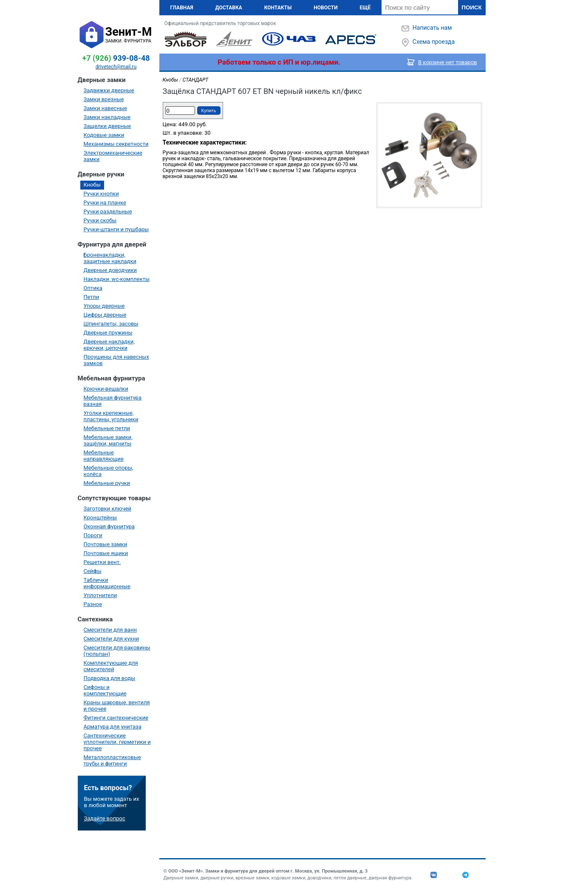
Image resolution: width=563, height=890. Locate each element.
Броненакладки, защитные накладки (110, 258)
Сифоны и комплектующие (105, 690)
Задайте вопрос (104, 818)
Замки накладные (107, 117)
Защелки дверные (107, 126)
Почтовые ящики (106, 553)
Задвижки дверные (109, 90)
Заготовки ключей (108, 508)
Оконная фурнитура (109, 526)
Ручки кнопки (101, 193)
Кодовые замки (104, 135)
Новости (325, 8)
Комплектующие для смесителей (111, 666)
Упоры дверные (104, 306)
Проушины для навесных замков (116, 360)
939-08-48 (116, 58)
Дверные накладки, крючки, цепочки (109, 344)
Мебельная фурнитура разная (113, 400)
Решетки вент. (102, 562)
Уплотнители (100, 595)
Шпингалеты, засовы (111, 323)
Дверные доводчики (110, 270)
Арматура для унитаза (112, 726)
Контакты (278, 8)
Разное (93, 604)
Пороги (93, 535)
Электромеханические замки (113, 156)
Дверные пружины (108, 332)
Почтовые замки (105, 544)
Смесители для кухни (111, 638)
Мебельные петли (107, 428)
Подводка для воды (110, 678)
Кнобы (92, 184)
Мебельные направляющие (104, 455)
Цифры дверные (105, 315)
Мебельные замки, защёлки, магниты (108, 440)
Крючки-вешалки (106, 388)
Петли (91, 297)
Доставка (228, 8)
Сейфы (93, 571)
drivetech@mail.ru (116, 67)
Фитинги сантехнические (116, 717)
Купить (208, 110)
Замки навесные (105, 108)
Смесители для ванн (110, 629)
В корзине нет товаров (447, 62)
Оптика (93, 288)
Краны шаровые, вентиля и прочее (117, 705)
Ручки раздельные (108, 211)
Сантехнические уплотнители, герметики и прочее (117, 741)
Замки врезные (104, 99)
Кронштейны (100, 517)
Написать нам (432, 27)
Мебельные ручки (107, 483)
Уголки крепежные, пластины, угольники (111, 416)
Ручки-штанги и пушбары (116, 229)
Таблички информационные (107, 583)
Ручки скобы (100, 220)
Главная (181, 8)
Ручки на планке (105, 202)
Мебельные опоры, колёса (108, 471)
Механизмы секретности (116, 144)
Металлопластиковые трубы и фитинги (112, 760)
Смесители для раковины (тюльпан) (117, 650)
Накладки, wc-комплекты (117, 279)
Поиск (471, 7)
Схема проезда (434, 41)
